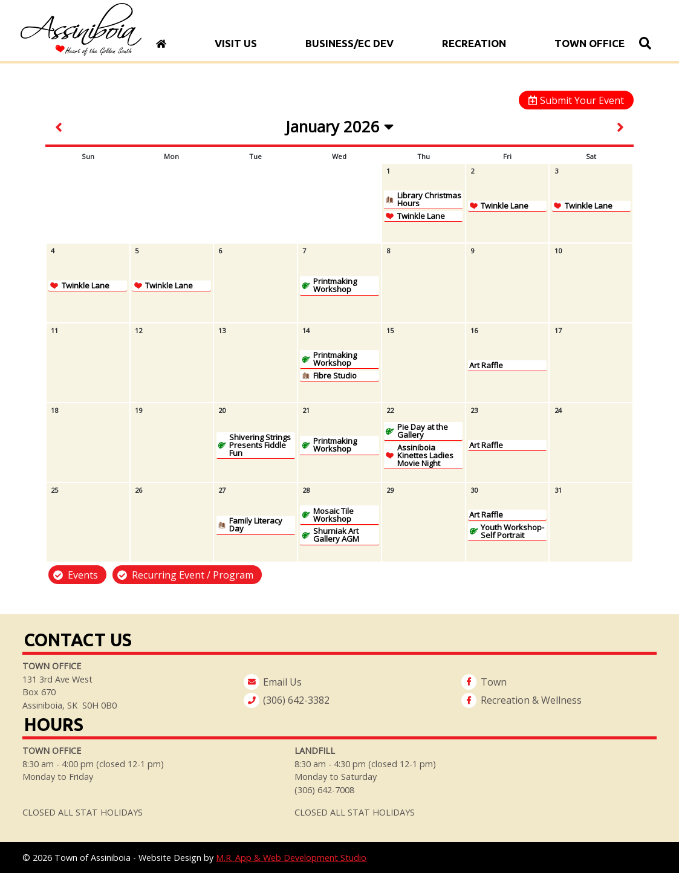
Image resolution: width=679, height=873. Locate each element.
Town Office (589, 43)
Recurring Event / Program (192, 575)
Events (83, 575)
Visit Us (236, 43)
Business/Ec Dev (349, 43)
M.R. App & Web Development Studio (291, 857)
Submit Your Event (582, 100)
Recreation (474, 43)
